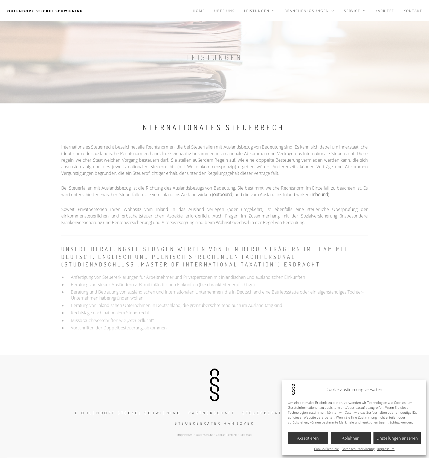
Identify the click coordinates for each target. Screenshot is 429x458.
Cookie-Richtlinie (326, 449)
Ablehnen (351, 438)
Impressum (386, 449)
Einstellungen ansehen (397, 438)
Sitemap (246, 435)
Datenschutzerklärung (358, 449)
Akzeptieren (308, 438)
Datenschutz (204, 435)
